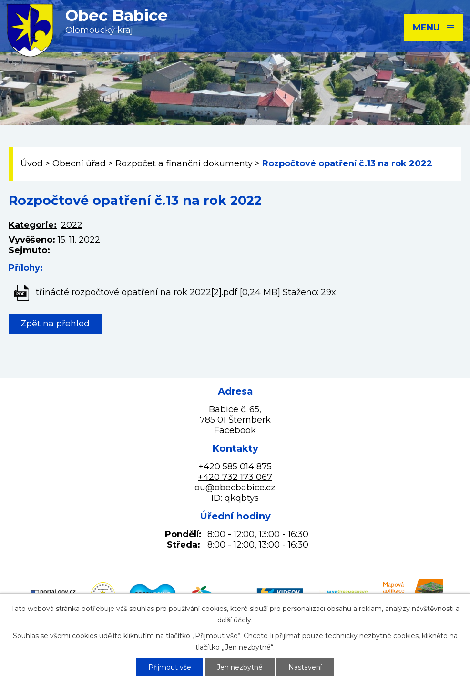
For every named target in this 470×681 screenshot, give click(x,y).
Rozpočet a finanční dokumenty (184, 163)
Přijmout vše (169, 667)
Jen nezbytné (240, 667)
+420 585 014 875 (235, 466)
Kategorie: (33, 225)
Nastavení (305, 667)
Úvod (31, 163)
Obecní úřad (79, 163)
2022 (71, 225)
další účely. (235, 620)
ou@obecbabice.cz (235, 487)
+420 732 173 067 (235, 477)
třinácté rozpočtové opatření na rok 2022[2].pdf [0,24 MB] (158, 291)
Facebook (235, 430)
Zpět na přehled (55, 323)
